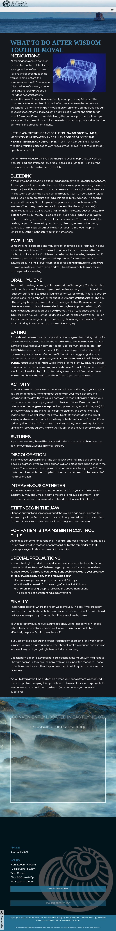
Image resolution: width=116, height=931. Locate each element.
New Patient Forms (58, 894)
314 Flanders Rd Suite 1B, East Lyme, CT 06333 (58, 732)
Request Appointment (58, 910)
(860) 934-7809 (19, 852)
